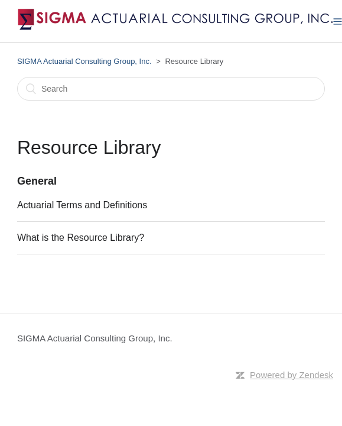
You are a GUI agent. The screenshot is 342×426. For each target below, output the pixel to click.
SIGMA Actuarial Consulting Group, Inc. (84, 61)
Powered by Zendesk (291, 375)
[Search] (171, 89)
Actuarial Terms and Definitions (82, 205)
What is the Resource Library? (80, 238)
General (37, 181)
